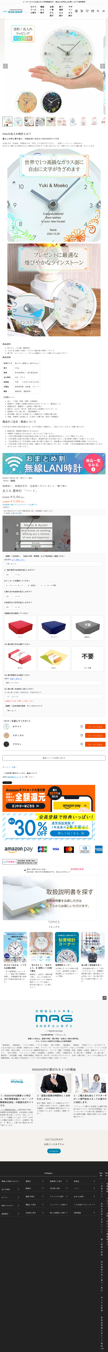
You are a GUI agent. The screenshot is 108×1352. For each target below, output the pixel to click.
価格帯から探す (56, 1181)
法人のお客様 (102, 1304)
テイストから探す (57, 1196)
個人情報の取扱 (102, 1247)
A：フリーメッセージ (14, 585)
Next (102, 66)
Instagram (54, 1150)
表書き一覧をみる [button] (16, 678)
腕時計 (28, 1188)
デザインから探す (70, 11)
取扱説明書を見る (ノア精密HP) (102, 1333)
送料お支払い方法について (102, 1217)
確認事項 (14, 559)
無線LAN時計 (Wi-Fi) (9, 1181)
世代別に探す (55, 1188)
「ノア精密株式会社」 (8, 1109)
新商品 (76, 1181)
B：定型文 (32, 585)
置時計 (28, 1181)
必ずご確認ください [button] (18, 560)
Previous (5, 66)
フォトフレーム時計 (58, 1204)
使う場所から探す (61, 11)
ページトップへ (105, 998)
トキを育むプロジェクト (83, 1204)
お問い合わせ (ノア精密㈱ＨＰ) (107, 1229)
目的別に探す (31, 1212)
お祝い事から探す (52, 11)
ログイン (107, 1202)
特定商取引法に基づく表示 (102, 1276)
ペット (76, 1188)
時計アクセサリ (7, 1205)
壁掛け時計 (30, 1196)
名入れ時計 (5, 1189)
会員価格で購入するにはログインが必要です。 (20, 504)
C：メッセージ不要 (48, 585)
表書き (13, 678)
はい (8, 574)
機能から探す (31, 1204)
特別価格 (77, 1212)
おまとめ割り (79, 1196)
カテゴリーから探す (33, 9)
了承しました (11, 710)
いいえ (17, 574)
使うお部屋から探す (58, 1212)
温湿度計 (4, 1213)
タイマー (4, 1197)
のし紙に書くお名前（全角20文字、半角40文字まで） (23, 692)
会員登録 (107, 1187)
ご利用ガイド (102, 1190)
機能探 (42, 9)
